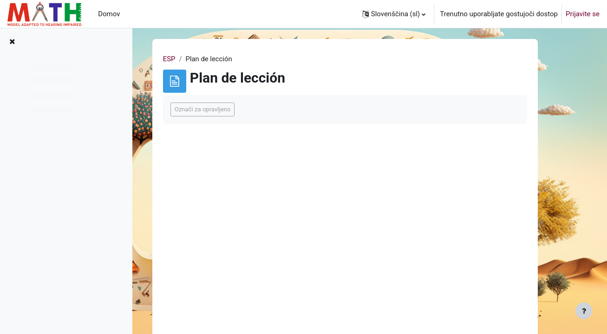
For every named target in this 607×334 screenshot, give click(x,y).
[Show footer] (583, 310)
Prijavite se (583, 14)
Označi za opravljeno (220, 109)
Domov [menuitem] (109, 14)
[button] (394, 14)
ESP (186, 59)
